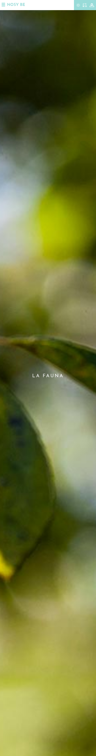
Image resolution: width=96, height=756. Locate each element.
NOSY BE (16, 5)
